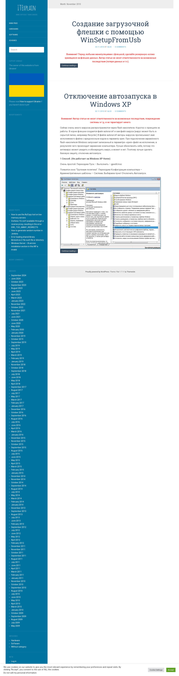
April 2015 (15, 463)
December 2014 (18, 476)
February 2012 (17, 543)
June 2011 (16, 565)
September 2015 (18, 447)
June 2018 (16, 377)
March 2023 (16, 298)
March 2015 (16, 466)
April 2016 (15, 428)
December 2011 (18, 546)
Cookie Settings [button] (156, 670)
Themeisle (131, 272)
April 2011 (15, 568)
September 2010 (18, 588)
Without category (18, 647)
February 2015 (17, 470)
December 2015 (18, 438)
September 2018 (18, 371)
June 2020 (16, 323)
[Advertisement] (26, 160)
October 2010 (17, 584)
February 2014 (17, 502)
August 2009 (17, 619)
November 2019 (18, 336)
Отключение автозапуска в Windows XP (110, 100)
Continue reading (69, 66)
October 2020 (17, 320)
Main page (13, 23)
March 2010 (16, 607)
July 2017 (15, 393)
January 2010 (17, 610)
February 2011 (17, 575)
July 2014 (15, 492)
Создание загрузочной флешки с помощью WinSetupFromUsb (110, 31)
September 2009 (18, 616)
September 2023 (18, 285)
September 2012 (18, 527)
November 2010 (18, 581)
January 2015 (17, 473)
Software (13, 35)
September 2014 (18, 486)
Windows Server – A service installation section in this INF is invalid (24, 246)
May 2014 (15, 495)
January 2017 (17, 406)
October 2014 (17, 482)
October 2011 (17, 553)
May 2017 (15, 396)
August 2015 (17, 451)
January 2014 (17, 505)
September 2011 (18, 556)
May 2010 (15, 600)
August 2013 (17, 514)
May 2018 (15, 380)
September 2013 (18, 511)
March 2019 (16, 355)
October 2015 (17, 444)
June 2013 (16, 521)
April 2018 (15, 384)
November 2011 (18, 549)
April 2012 (15, 540)
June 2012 (16, 533)
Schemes (13, 40)
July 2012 (15, 530)
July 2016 (15, 422)
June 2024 (16, 279)
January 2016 (17, 435)
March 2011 (16, 572)
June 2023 (16, 291)
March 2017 (16, 400)
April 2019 (15, 352)
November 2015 (18, 441)
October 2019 (17, 339)
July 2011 (15, 562)
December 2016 (18, 409)
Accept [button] (171, 670)
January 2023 (17, 301)
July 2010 (15, 594)
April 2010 (15, 603)
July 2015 (15, 454)
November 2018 (18, 364)
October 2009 (17, 613)
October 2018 (17, 368)
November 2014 (18, 479)
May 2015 (15, 460)
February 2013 (17, 524)
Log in (13, 661)
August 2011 (17, 559)
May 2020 (15, 326)
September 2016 (18, 415)
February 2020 (17, 329)
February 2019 (17, 358)
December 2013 (18, 508)
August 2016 (17, 419)
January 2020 (17, 333)
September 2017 (18, 387)
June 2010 (16, 597)
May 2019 (15, 349)
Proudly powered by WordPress (97, 272)
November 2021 (18, 310)
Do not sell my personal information (19, 673)
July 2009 (15, 623)
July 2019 (15, 345)
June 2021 (16, 317)
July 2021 (15, 314)
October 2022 (17, 307)
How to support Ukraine (30, 101)
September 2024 (18, 275)
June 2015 (16, 457)
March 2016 (16, 431)
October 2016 (17, 412)
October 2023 (17, 282)
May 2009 (15, 626)
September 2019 (18, 342)
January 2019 (17, 361)
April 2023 (15, 294)
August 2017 (17, 390)
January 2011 (17, 578)
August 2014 (17, 489)
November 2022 (18, 304)
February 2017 (17, 403)
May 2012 (15, 537)
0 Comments (120, 47)
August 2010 (17, 591)
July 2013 (15, 517)
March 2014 (16, 498)
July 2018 (15, 374)
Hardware (13, 29)
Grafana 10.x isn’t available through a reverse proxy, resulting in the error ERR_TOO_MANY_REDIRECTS (27, 224)
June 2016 (16, 425)
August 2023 (17, 288)
